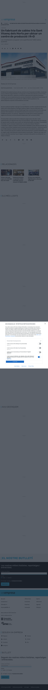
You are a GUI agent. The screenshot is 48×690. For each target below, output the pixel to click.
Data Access (24, 366)
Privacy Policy (31, 366)
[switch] (39, 344)
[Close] (45, 324)
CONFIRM (15, 361)
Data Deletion (17, 366)
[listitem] (24, 341)
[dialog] (24, 345)
